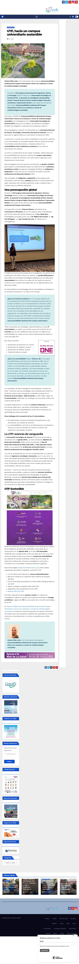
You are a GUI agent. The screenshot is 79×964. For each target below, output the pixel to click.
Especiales (7, 880)
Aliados (54, 918)
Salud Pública (46, 878)
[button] (70, 16)
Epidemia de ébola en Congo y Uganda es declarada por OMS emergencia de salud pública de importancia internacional (29, 883)
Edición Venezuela (71, 933)
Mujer (67, 923)
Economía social (63, 918)
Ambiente (54, 923)
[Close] (75, 935)
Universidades (10, 27)
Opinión (55, 933)
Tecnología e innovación (60, 928)
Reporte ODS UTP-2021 (16, 591)
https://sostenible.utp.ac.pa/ (29, 567)
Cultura (61, 923)
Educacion (73, 918)
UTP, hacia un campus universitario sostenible (24, 32)
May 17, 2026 (9, 892)
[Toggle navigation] (36, 16)
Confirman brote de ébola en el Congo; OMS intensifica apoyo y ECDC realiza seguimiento (48, 885)
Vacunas (48, 933)
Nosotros (47, 918)
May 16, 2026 (47, 892)
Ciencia (74, 923)
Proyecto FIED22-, (27, 609)
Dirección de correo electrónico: (10, 751)
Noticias (62, 933)
